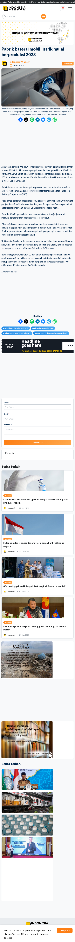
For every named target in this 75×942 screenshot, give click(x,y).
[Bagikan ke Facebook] (20, 119)
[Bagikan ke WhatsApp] (55, 119)
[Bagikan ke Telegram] (49, 119)
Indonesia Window (19, 61)
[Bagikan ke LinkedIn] (37, 119)
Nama (6, 402)
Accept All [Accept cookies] (65, 930)
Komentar (8, 424)
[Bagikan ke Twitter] (26, 119)
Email (6, 414)
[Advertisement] (37, 143)
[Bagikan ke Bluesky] (43, 119)
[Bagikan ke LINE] (32, 119)
